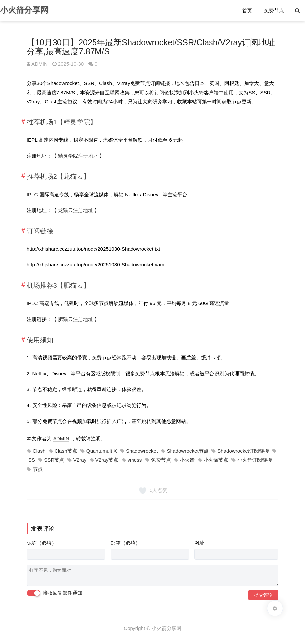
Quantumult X (101, 451)
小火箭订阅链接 (254, 460)
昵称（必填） (42, 543)
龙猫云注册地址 (75, 210)
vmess (135, 460)
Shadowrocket (142, 451)
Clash (39, 451)
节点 (38, 469)
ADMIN (37, 64)
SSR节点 (54, 460)
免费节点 (274, 10)
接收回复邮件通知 (54, 593)
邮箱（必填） (125, 543)
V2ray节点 (107, 460)
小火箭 (187, 460)
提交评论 (263, 595)
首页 (247, 10)
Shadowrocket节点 (187, 451)
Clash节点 (66, 451)
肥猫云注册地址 (75, 319)
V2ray (80, 460)
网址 (199, 543)
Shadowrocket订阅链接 (243, 451)
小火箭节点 (216, 460)
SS (31, 460)
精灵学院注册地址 (78, 156)
